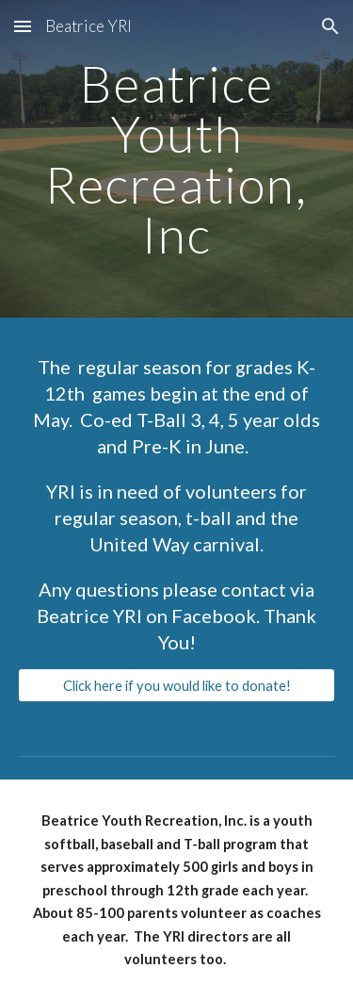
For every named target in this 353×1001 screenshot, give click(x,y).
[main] (177, 159)
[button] (22, 26)
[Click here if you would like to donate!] (177, 685)
